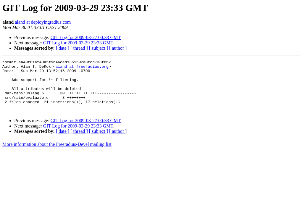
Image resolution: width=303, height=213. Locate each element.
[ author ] (118, 48)
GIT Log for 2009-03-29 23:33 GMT (78, 42)
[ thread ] (79, 48)
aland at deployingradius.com (43, 22)
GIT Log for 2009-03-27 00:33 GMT (86, 37)
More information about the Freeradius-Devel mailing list (57, 153)
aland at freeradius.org (81, 68)
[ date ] (62, 48)
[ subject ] (98, 48)
